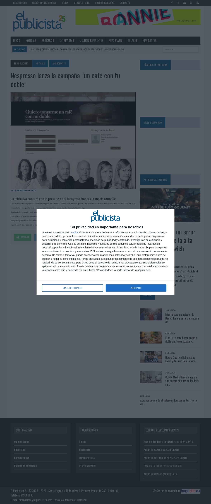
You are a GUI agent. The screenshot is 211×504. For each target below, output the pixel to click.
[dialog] (105, 252)
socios (74, 232)
